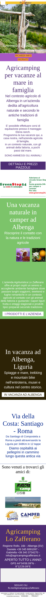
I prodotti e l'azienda (23, 314)
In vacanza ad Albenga (23, 394)
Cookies (24, 596)
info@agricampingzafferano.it (23, 555)
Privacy (35, 596)
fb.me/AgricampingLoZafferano (23, 588)
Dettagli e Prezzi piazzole (23, 165)
